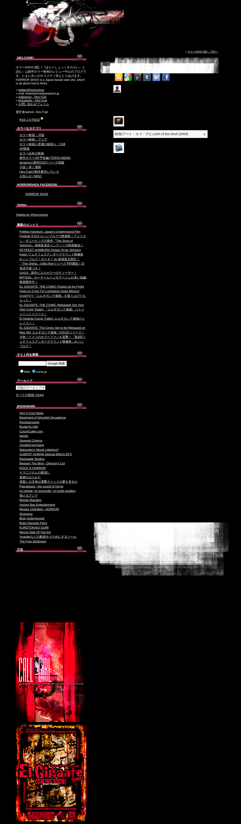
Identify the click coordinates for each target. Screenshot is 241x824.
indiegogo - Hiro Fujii (32, 97)
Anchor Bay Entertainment (37, 504)
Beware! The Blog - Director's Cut (42, 463)
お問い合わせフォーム (33, 104)
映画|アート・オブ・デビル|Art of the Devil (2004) (151, 134)
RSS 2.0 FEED (30, 120)
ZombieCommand (32, 445)
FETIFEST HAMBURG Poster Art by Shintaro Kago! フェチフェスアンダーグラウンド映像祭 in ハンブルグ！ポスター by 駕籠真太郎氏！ (52, 254)
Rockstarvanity (30, 422)
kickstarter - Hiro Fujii (32, 100)
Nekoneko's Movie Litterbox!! (39, 449)
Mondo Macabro (31, 500)
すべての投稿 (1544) (30, 395)
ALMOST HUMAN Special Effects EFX (46, 454)
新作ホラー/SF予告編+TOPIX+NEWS (45, 158)
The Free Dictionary (33, 541)
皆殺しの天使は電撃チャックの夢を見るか (49, 481)
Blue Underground (32, 518)
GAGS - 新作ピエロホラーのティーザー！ (48, 273)
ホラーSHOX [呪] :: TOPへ (203, 51)
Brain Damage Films (33, 523)
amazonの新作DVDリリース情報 (42, 162)
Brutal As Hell (29, 426)
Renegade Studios (32, 459)
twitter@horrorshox (31, 90)
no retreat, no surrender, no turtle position (48, 491)
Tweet (175, 76)
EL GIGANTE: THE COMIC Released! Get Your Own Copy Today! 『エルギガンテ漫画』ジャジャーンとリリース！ (52, 309)
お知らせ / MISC (31, 176)
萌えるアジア (29, 495)
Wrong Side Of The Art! (35, 532)
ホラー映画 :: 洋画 (32, 135)
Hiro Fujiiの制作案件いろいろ (39, 171)
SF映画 (25, 148)
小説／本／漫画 (30, 167)
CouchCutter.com (31, 431)
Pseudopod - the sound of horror (42, 486)
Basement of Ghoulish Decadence (43, 417)
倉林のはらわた (30, 477)
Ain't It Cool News (32, 413)
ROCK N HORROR (33, 468)
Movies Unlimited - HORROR (39, 509)
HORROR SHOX (36, 194)
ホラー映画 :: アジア (33, 139)
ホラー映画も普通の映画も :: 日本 (43, 144)
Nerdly (24, 436)
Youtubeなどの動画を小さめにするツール (48, 536)
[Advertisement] (51, 588)
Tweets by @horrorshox (32, 214)
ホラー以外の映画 (32, 153)
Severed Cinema (31, 440)
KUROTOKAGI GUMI (34, 527)
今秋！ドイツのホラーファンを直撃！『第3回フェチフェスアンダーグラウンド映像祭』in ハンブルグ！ (52, 341)
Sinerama (26, 514)
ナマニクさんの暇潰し (35, 472)
